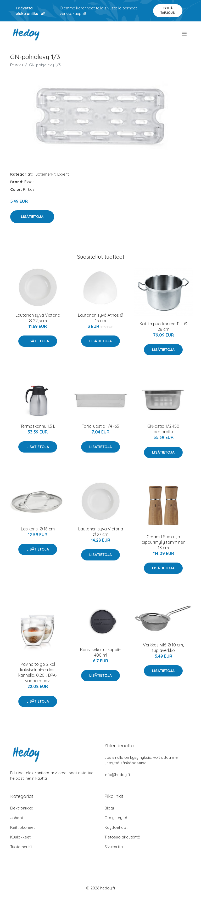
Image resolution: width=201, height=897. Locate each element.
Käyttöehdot (115, 827)
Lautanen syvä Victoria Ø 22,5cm (37, 317)
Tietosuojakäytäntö (122, 837)
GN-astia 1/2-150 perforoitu (163, 429)
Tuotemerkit (44, 174)
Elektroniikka (21, 808)
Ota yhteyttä (115, 817)
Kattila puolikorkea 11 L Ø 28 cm (163, 326)
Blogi (109, 808)
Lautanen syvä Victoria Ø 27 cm (100, 531)
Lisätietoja (32, 216)
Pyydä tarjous (167, 10)
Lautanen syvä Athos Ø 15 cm (100, 317)
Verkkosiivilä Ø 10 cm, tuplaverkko (163, 647)
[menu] (184, 34)
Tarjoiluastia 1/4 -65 (100, 426)
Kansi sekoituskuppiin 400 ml (100, 652)
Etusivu (16, 64)
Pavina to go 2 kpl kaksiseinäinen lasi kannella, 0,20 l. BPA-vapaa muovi (37, 672)
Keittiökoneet (22, 827)
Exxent (63, 174)
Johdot (16, 817)
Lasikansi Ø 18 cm (38, 528)
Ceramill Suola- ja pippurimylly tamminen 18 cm (163, 542)
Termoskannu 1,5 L (37, 426)
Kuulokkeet (20, 837)
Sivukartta (113, 846)
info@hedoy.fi (117, 774)
